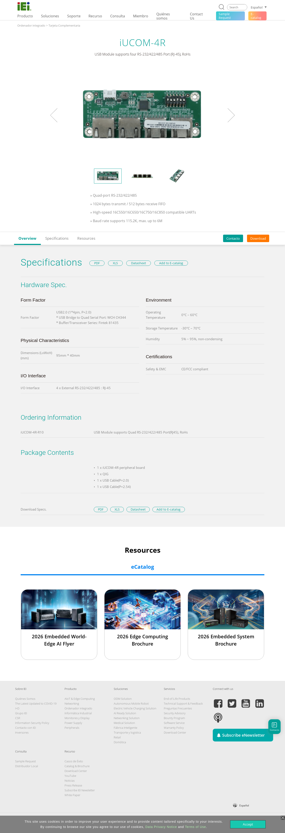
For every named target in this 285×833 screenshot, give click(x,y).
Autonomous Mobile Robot (131, 703)
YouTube (70, 776)
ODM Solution (123, 699)
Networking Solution (127, 718)
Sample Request (25, 761)
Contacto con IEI (25, 728)
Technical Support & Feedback (183, 703)
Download (258, 238)
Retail (117, 737)
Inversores (22, 732)
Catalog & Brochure (77, 766)
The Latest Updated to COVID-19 (35, 703)
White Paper (72, 795)
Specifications (57, 238)
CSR (17, 718)
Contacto (233, 238)
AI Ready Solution (125, 713)
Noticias (70, 781)
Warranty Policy (174, 728)
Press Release (73, 785)
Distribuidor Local (26, 766)
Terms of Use (195, 827)
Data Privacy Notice (161, 827)
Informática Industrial (78, 713)
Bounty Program (174, 718)
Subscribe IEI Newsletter (80, 790)
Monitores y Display (77, 718)
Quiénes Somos (25, 699)
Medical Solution (124, 723)
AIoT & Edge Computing (80, 699)
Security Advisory (175, 713)
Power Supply (73, 723)
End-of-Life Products (177, 699)
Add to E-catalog (171, 263)
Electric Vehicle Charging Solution (135, 708)
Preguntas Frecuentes (178, 708)
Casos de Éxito (74, 761)
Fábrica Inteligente (125, 728)
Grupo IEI (21, 713)
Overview (27, 238)
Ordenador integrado (31, 25)
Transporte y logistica (127, 732)
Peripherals (72, 728)
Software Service (174, 723)
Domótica (120, 742)
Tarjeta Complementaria (64, 25)
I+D (17, 708)
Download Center (175, 732)
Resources (86, 238)
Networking (72, 703)
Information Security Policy (32, 723)
